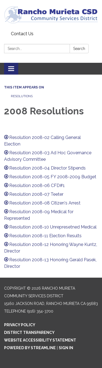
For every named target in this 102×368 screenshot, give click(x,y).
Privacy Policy (19, 325)
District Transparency (29, 332)
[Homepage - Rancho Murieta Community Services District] (51, 14)
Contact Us (22, 33)
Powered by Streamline (30, 348)
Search (79, 48)
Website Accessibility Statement (40, 340)
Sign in (66, 348)
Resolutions (22, 96)
